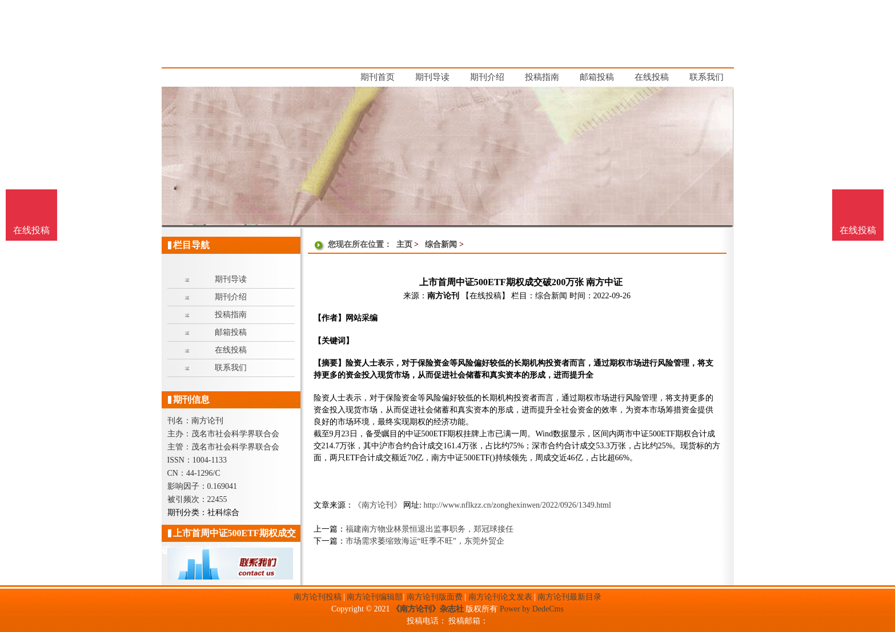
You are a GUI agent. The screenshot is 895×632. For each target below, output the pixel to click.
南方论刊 (443, 295)
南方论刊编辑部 (375, 597)
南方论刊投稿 (318, 597)
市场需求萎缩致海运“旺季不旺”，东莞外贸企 (425, 541)
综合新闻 (441, 244)
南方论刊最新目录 (569, 597)
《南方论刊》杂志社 (428, 609)
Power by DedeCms (532, 609)
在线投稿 (858, 230)
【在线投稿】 (485, 295)
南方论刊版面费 (435, 597)
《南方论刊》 (378, 505)
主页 (404, 244)
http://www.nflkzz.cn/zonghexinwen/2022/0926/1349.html (517, 505)
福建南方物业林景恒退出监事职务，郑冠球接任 (429, 529)
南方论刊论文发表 (500, 597)
